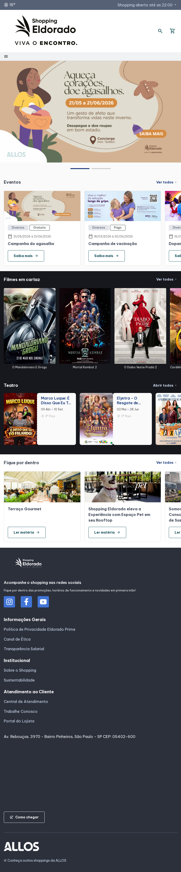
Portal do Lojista (19, 721)
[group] (90, 112)
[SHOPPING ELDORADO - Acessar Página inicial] (46, 31)
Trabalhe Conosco (21, 711)
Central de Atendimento (26, 701)
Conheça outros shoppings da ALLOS (35, 861)
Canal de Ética (17, 639)
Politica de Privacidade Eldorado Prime (39, 629)
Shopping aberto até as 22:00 (147, 5)
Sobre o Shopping (20, 670)
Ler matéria (27, 532)
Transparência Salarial (24, 648)
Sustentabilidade (19, 680)
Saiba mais (26, 256)
